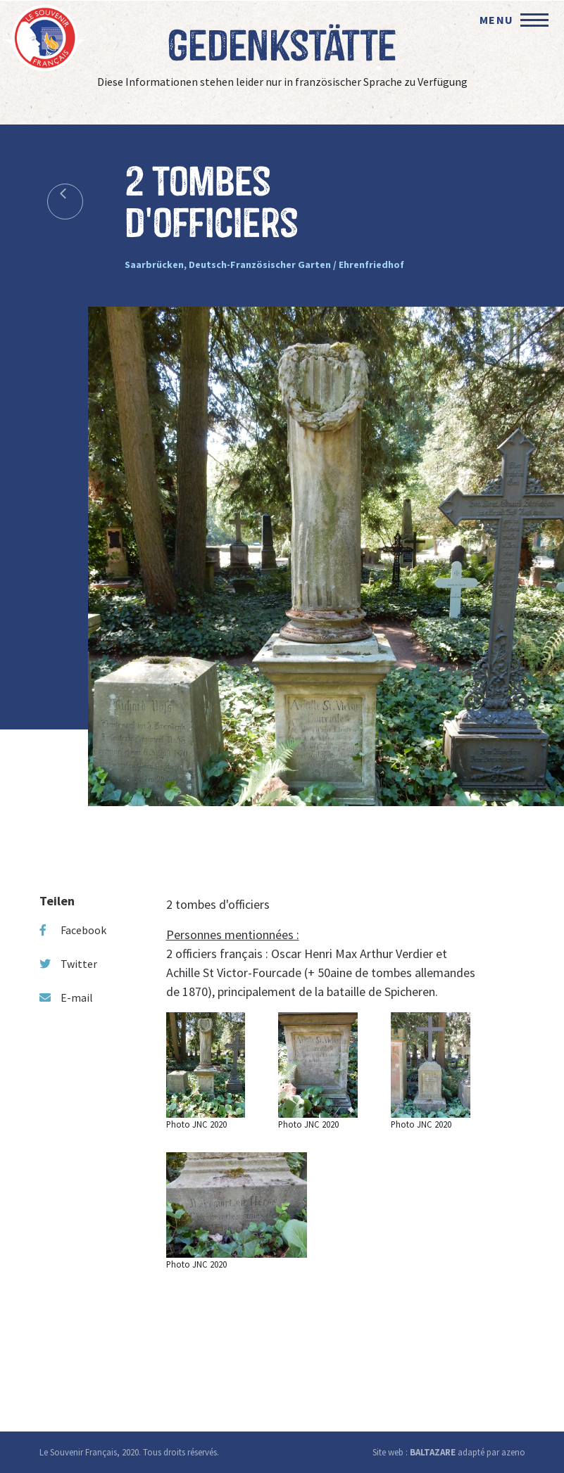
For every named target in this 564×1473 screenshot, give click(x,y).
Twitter (68, 964)
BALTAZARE (433, 1452)
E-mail (66, 997)
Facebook (72, 930)
